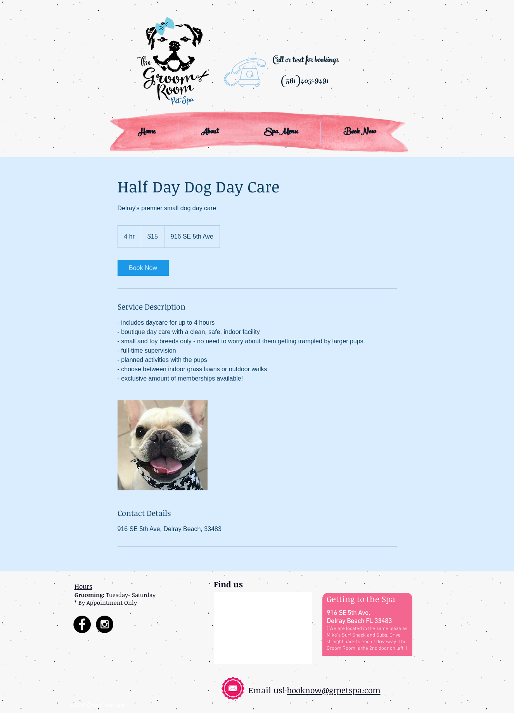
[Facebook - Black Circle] (82, 624)
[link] (143, 268)
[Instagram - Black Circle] (104, 624)
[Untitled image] (163, 445)
